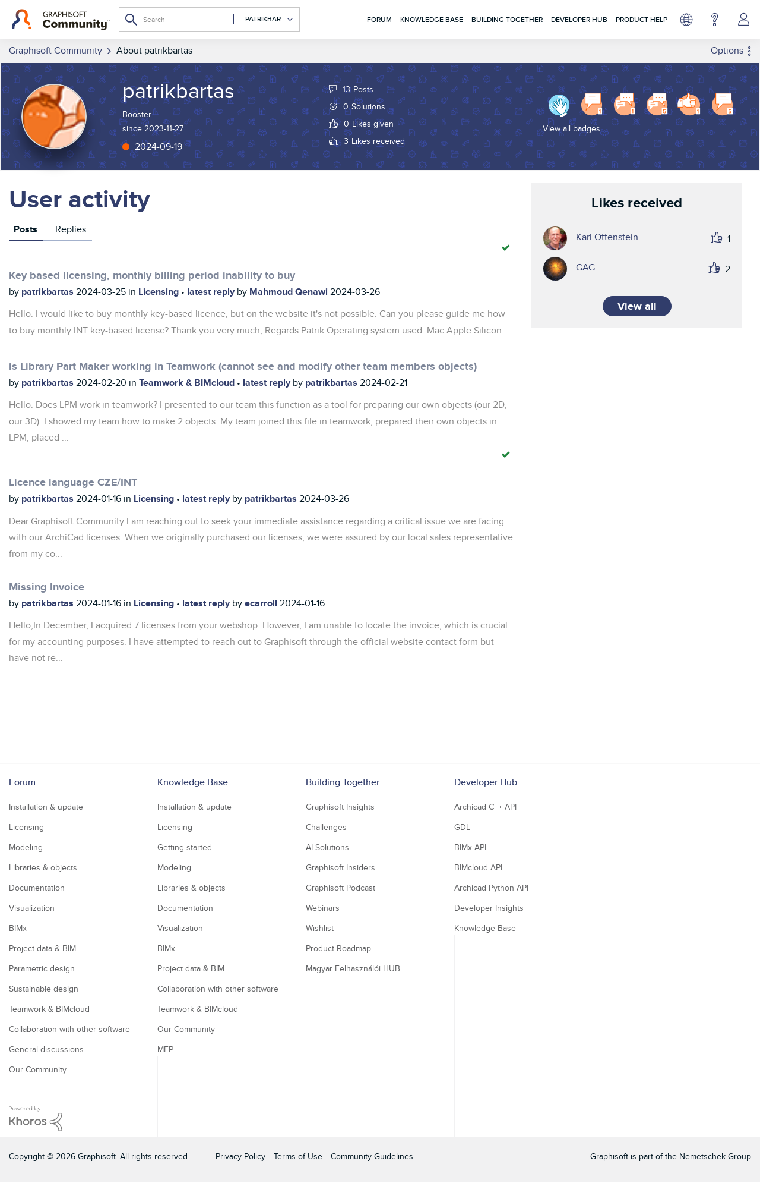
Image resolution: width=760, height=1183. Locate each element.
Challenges (326, 827)
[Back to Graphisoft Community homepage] (61, 19)
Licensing (159, 291)
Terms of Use (298, 1156)
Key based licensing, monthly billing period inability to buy (152, 275)
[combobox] (209, 19)
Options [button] (727, 50)
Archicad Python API (491, 887)
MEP (165, 1049)
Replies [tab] (70, 229)
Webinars (323, 908)
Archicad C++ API (485, 807)
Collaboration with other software (69, 1029)
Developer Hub (579, 19)
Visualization (32, 908)
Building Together (507, 19)
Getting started (184, 847)
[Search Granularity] (263, 19)
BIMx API (470, 847)
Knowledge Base (431, 19)
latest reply (212, 291)
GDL (462, 827)
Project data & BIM (42, 948)
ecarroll (262, 603)
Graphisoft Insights (340, 807)
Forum (379, 19)
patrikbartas (48, 291)
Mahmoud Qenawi (289, 291)
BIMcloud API (478, 867)
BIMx (18, 928)
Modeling (26, 847)
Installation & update (46, 807)
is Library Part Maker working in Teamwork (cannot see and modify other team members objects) (243, 366)
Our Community (37, 1069)
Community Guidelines (372, 1156)
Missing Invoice (46, 586)
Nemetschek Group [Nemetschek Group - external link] (715, 1156)
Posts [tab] (25, 229)
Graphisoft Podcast (340, 887)
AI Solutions (327, 847)
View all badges (571, 128)
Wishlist (320, 928)
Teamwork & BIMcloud (188, 382)
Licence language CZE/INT (73, 482)
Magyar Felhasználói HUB (353, 968)
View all (637, 306)
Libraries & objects (43, 867)
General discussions (46, 1049)
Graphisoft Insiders (340, 867)
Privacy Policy (240, 1156)
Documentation (37, 887)
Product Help (641, 19)
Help (714, 20)
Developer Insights (489, 908)
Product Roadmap (338, 948)
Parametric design (42, 968)
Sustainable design (43, 989)
